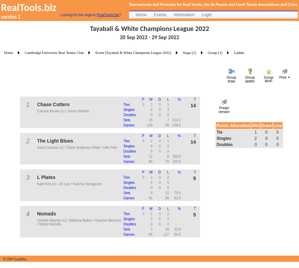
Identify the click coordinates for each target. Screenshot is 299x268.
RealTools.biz (108, 15)
